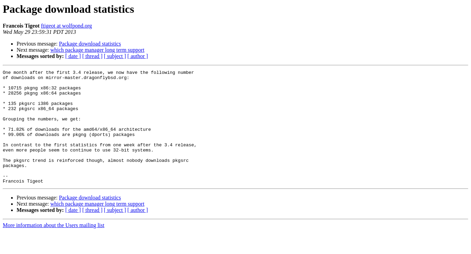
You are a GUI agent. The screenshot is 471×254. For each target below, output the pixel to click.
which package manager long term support (97, 50)
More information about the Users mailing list (53, 248)
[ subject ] (115, 56)
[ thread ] (92, 56)
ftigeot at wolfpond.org (66, 26)
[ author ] (137, 56)
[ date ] (73, 56)
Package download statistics (90, 44)
